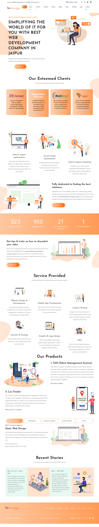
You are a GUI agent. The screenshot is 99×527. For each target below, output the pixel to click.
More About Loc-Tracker (13, 413)
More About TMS (57, 387)
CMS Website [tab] (32, 424)
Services (38, 7)
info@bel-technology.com (13, 521)
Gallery (60, 7)
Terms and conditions (43, 521)
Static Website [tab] (14, 424)
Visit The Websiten (82, 110)
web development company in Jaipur (71, 195)
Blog (81, 7)
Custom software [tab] (66, 424)
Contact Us (87, 8)
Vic (54, 474)
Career (67, 7)
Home (24, 7)
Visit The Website (16, 110)
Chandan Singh (13, 474)
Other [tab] (84, 424)
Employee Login (71, 2)
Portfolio (45, 7)
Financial (74, 7)
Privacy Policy (57, 521)
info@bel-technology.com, (18, 2)
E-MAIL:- (23, 2)
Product (53, 7)
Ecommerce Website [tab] (49, 424)
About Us (30, 8)
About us (14, 66)
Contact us (58, 206)
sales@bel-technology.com (32, 2)
